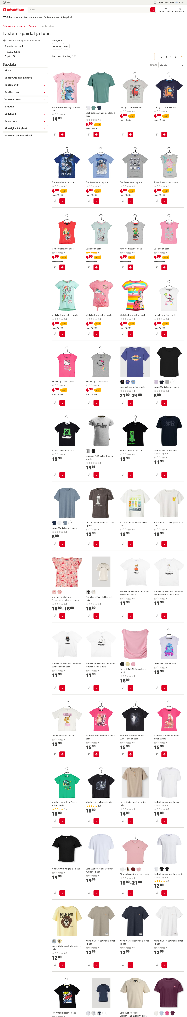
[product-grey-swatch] (167, 370)
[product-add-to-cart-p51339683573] (164, 881)
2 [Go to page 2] (161, 56)
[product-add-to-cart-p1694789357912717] (130, 532)
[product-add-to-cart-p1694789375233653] (130, 676)
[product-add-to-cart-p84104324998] (164, 132)
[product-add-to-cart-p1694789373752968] (164, 322)
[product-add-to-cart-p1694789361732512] (62, 463)
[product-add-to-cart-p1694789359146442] (130, 391)
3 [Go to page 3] (166, 56)
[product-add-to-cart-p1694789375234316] (62, 953)
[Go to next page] (181, 56)
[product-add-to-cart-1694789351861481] (62, 881)
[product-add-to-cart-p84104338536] (62, 532)
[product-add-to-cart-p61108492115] (164, 743)
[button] (166, 9)
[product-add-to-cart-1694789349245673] (96, 881)
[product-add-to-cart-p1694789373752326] (96, 391)
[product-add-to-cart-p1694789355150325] (164, 532)
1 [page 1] (157, 56)
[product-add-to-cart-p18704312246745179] (62, 322)
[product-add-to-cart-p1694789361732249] (62, 743)
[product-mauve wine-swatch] (172, 1001)
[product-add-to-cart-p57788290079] (96, 532)
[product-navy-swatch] (161, 370)
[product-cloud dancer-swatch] (156, 1001)
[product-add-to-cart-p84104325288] (130, 132)
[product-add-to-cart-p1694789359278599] (96, 604)
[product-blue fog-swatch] (54, 929)
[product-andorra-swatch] (133, 857)
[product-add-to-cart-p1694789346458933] (164, 604)
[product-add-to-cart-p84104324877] (164, 259)
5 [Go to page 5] (175, 56)
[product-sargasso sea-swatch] (99, 1001)
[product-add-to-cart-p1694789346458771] (96, 676)
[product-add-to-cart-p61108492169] (130, 743)
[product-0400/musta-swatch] (93, 439)
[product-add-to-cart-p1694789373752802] (164, 195)
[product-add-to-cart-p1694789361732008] (130, 463)
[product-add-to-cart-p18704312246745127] (96, 322)
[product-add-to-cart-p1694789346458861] (62, 676)
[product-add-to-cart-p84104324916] (130, 259)
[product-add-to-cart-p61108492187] (96, 743)
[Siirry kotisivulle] (13, 9)
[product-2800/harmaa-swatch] (88, 439)
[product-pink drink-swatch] (133, 652)
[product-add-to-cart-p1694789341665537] (96, 953)
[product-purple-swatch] (156, 370)
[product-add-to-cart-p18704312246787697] (62, 195)
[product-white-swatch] (59, 511)
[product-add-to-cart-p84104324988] (96, 259)
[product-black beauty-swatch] (88, 580)
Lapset (22, 26)
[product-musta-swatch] (161, 857)
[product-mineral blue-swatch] (93, 108)
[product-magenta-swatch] (167, 1001)
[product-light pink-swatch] (138, 857)
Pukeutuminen (9, 26)
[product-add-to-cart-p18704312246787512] (130, 195)
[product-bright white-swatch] (88, 108)
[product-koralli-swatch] (59, 580)
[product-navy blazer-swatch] (99, 108)
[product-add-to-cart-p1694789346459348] (130, 604)
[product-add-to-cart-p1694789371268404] (96, 132)
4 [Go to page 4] (171, 56)
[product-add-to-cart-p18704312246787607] (96, 195)
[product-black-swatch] (122, 652)
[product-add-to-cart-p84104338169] (164, 391)
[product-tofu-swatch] (93, 580)
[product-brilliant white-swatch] (88, 1001)
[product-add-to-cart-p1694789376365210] (62, 604)
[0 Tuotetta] (179, 9)
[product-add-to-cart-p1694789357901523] (130, 809)
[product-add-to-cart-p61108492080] (96, 809)
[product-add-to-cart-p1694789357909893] (62, 132)
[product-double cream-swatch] (127, 652)
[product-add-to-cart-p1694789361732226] (164, 676)
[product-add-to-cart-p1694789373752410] (62, 391)
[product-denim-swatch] (65, 511)
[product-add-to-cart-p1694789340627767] (96, 463)
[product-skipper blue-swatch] (127, 370)
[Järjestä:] (171, 65)
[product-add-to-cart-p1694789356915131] (164, 463)
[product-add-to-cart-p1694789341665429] (130, 953)
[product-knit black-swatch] (122, 370)
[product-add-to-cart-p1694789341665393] (164, 953)
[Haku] (152, 9)
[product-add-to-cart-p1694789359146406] (130, 881)
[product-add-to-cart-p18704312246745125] (130, 322)
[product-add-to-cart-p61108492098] (62, 809)
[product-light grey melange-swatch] (93, 1001)
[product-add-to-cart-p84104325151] (62, 259)
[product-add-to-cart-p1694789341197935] (164, 809)
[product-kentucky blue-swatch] (161, 1001)
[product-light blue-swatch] (133, 370)
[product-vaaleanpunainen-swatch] (54, 580)
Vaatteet (32, 26)
